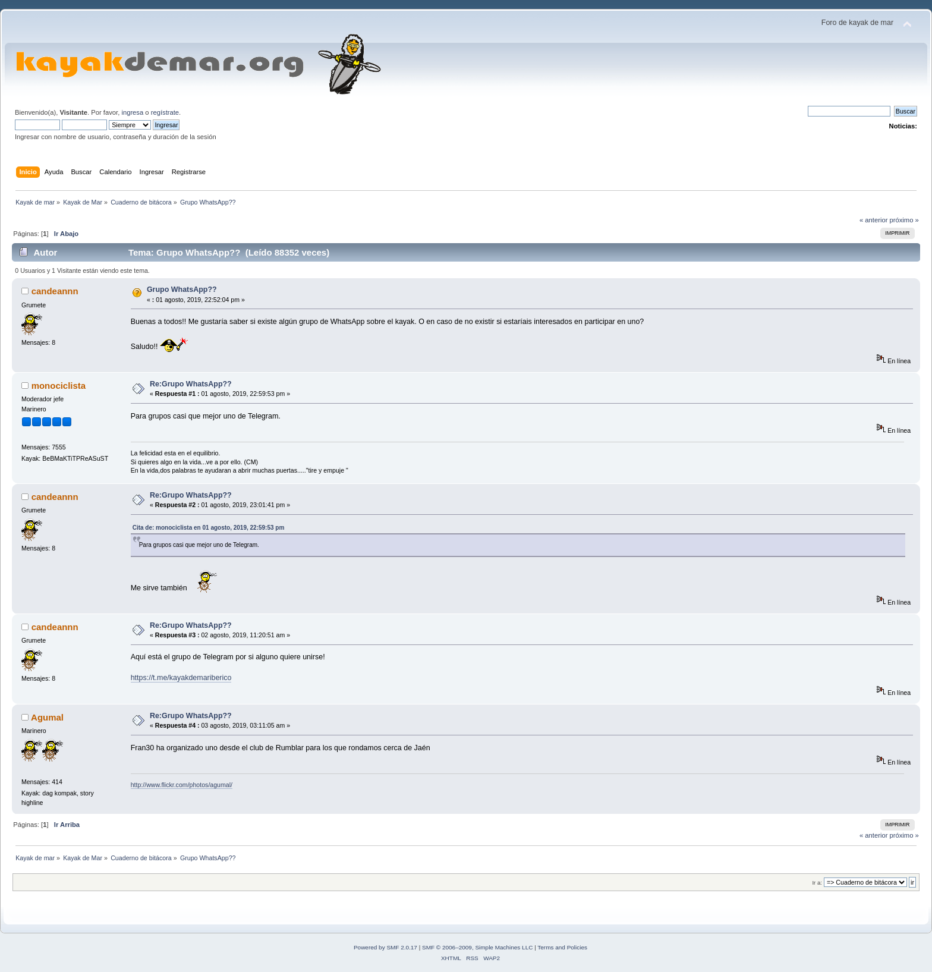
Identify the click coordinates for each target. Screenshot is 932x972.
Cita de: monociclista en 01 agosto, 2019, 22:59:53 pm (209, 527)
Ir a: (816, 882)
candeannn (55, 291)
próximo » (904, 220)
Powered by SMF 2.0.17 (385, 947)
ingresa (132, 112)
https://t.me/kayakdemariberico (181, 678)
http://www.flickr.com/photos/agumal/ (181, 784)
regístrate (165, 112)
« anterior (873, 220)
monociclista (59, 385)
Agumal (47, 717)
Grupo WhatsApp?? (182, 289)
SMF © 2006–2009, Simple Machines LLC (477, 947)
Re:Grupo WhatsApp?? (191, 384)
